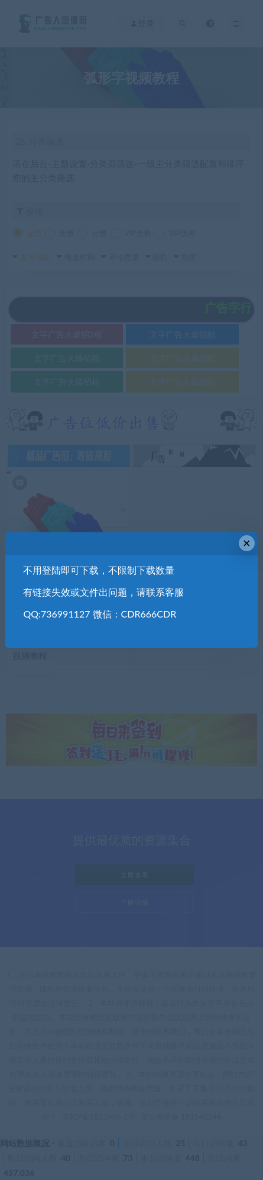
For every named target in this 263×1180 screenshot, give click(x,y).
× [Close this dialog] (247, 543)
